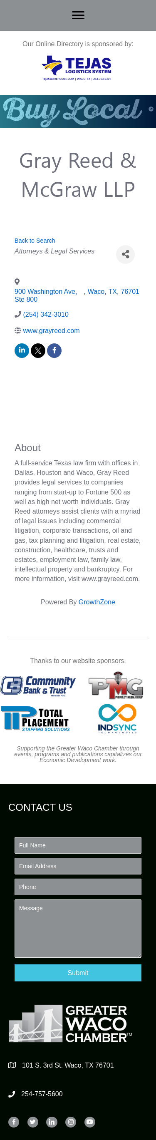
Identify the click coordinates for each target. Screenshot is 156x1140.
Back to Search (35, 240)
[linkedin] (22, 350)
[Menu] (78, 15)
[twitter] (38, 350)
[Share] (125, 254)
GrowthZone (97, 602)
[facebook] (54, 350)
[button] (78, 972)
